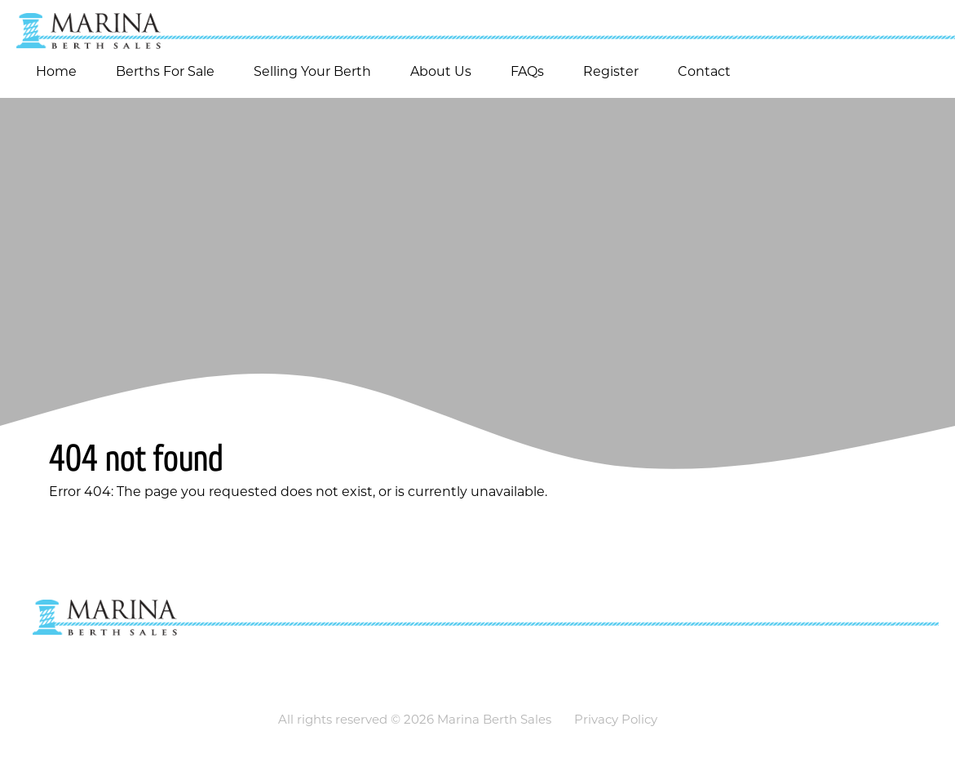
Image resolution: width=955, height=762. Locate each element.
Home (56, 71)
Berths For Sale (165, 71)
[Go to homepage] (477, 24)
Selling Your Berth (312, 71)
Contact (704, 71)
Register (611, 71)
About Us (440, 71)
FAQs (527, 71)
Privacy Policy (615, 719)
